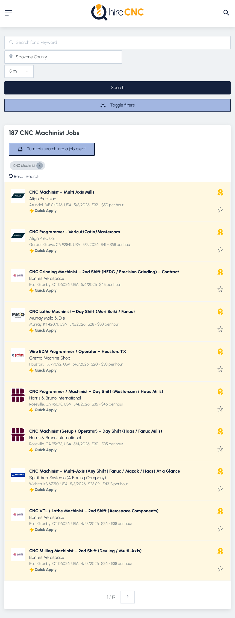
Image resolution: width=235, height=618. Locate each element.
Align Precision (42, 198)
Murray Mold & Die (47, 318)
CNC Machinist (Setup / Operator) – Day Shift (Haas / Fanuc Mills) (95, 431)
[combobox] (117, 42)
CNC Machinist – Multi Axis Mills (61, 192)
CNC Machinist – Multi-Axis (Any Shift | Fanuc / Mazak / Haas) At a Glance (104, 471)
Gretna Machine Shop (49, 358)
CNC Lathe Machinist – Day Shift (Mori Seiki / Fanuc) (82, 311)
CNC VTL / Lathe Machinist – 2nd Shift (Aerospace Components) (93, 510)
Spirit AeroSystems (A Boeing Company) (67, 477)
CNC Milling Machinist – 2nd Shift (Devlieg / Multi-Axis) (85, 550)
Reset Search (24, 176)
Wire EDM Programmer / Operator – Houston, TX (77, 351)
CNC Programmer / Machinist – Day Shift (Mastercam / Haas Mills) (96, 391)
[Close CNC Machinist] (39, 165)
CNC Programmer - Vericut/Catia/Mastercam (74, 231)
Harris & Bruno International (55, 398)
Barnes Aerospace (46, 278)
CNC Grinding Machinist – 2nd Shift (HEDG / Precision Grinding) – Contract (104, 271)
